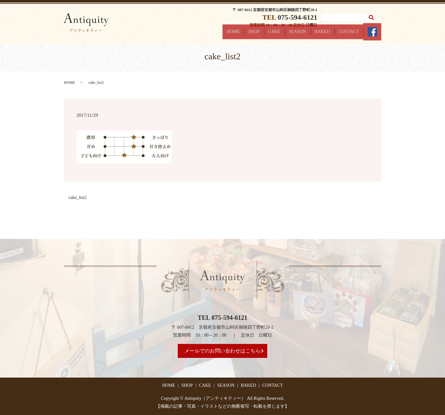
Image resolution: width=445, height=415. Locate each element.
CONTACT (350, 33)
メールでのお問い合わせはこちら (222, 350)
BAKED (325, 33)
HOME (242, 33)
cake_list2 (78, 197)
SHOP (261, 33)
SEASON (302, 33)
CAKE (280, 33)
